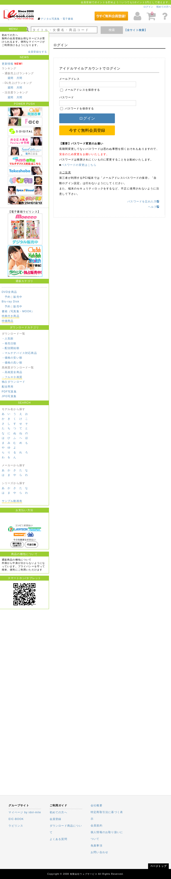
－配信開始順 (10, 348)
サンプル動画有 (12, 501)
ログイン (148, 6)
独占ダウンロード (13, 381)
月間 (19, 78)
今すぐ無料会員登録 (87, 130)
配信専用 (8, 386)
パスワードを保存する (77, 108)
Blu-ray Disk (10, 301)
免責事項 (96, 845)
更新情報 (8, 63)
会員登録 (55, 819)
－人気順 (8, 338)
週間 (10, 78)
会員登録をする (37, 51)
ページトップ (158, 866)
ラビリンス (15, 825)
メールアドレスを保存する (80, 89)
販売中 (17, 296)
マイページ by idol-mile (24, 812)
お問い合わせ (99, 852)
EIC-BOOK (16, 819)
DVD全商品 (9, 292)
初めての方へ (163, 6)
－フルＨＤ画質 (12, 377)
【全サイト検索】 (136, 30)
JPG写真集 (9, 396)
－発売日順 (9, 343)
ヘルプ (153, 206)
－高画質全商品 (12, 372)
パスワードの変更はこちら (78, 164)
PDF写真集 (9, 391)
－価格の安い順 (12, 357)
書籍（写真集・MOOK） (18, 311)
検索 (112, 30)
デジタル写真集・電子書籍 (57, 18)
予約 (7, 296)
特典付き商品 (10, 316)
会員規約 (96, 825)
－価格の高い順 (12, 362)
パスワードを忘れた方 (143, 201)
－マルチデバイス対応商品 (19, 353)
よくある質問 (58, 839)
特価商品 (8, 320)
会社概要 (96, 805)
